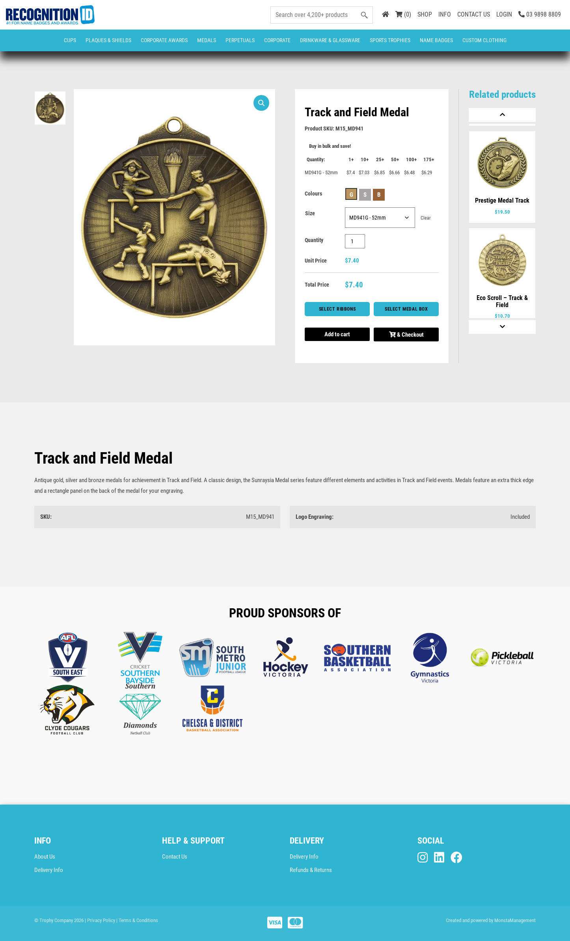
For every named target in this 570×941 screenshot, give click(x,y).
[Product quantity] (355, 241)
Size (310, 213)
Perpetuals (240, 40)
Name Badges (436, 40)
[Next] (502, 327)
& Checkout (406, 334)
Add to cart (337, 334)
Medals (206, 40)
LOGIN (504, 14)
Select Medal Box (406, 309)
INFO (444, 14)
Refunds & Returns (311, 870)
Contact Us (174, 856)
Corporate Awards (164, 40)
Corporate (277, 40)
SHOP (424, 14)
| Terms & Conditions (137, 920)
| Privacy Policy (100, 920)
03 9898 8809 (539, 14)
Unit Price (316, 260)
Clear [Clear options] (426, 218)
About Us (44, 856)
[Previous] (502, 115)
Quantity (314, 240)
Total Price (317, 284)
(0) (403, 14)
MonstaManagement (515, 920)
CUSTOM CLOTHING (484, 40)
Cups (70, 40)
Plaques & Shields (108, 40)
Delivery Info (48, 870)
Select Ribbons (337, 309)
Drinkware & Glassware (330, 40)
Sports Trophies (390, 40)
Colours (313, 193)
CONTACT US (473, 14)
